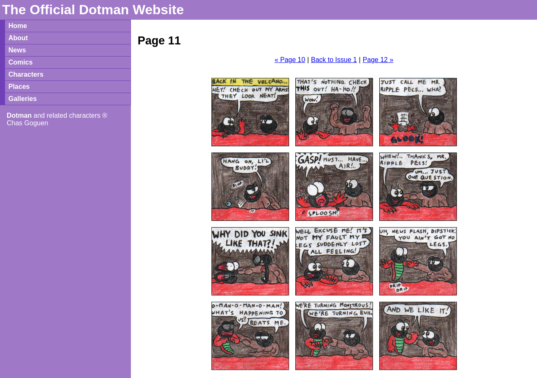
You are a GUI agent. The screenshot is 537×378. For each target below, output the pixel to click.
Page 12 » (378, 59)
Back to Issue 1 (334, 59)
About (18, 37)
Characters (26, 74)
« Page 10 (289, 59)
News (17, 50)
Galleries (22, 98)
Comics (20, 62)
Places (19, 86)
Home (17, 25)
